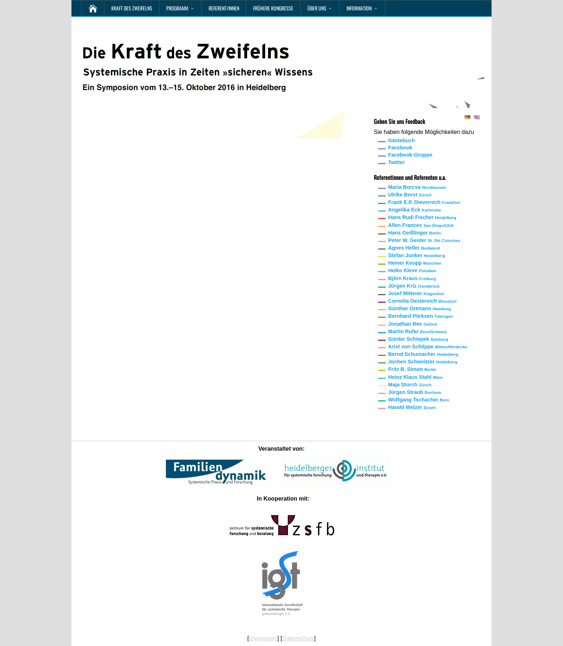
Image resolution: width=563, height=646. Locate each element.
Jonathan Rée (412, 324)
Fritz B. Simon (412, 369)
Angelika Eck (414, 210)
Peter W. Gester (424, 240)
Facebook (400, 147)
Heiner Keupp (414, 263)
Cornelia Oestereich (422, 301)
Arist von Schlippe (427, 346)
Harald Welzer (412, 407)
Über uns (316, 8)
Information (359, 8)
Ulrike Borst (410, 194)
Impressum (263, 638)
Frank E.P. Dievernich (424, 202)
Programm (177, 8)
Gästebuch (401, 140)
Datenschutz (298, 638)
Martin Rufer (417, 331)
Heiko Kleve (412, 270)
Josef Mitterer (416, 293)
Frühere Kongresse (273, 8)
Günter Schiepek (418, 339)
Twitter (396, 162)
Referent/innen (224, 8)
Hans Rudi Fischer (422, 217)
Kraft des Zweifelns (131, 8)
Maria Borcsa (417, 187)
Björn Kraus (412, 278)
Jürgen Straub (414, 392)
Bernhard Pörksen (420, 316)
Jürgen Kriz (413, 286)
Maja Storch (410, 384)
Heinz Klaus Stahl (415, 377)
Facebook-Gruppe (410, 155)
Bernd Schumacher (423, 354)
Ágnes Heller (414, 248)
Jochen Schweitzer (422, 361)
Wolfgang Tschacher (418, 400)
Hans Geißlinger (414, 233)
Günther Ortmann (419, 308)
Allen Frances (420, 225)
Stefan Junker (416, 255)
